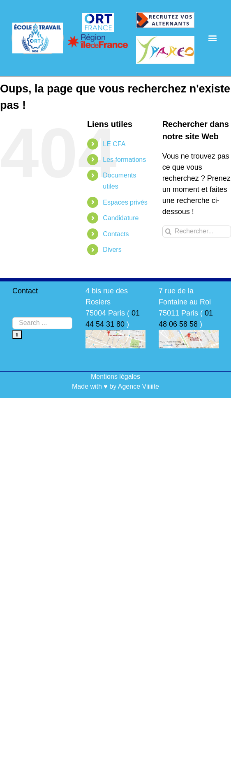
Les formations (124, 159)
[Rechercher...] (196, 231)
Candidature (121, 217)
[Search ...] (42, 323)
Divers (112, 249)
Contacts (116, 233)
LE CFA (114, 144)
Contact (25, 291)
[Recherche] (168, 231)
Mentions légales (115, 376)
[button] (212, 38)
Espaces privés (125, 202)
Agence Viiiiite (138, 386)
